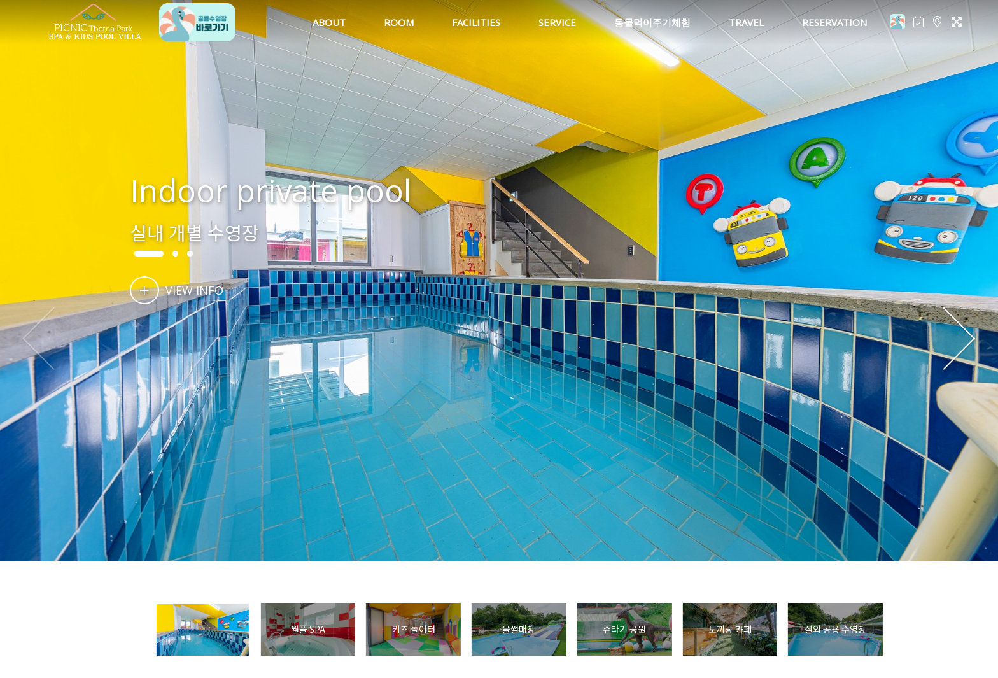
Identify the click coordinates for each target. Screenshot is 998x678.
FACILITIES (476, 22)
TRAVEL (746, 22)
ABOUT (329, 22)
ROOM (399, 22)
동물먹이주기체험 (652, 22)
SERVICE (557, 22)
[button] (959, 339)
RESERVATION (834, 22)
